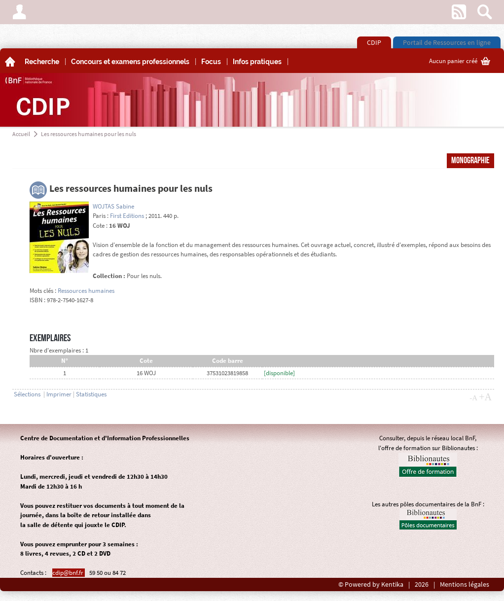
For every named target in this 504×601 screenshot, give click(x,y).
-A (473, 398)
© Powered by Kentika (370, 584)
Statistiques (91, 394)
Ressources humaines (86, 290)
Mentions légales (464, 584)
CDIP (374, 42)
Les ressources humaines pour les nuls (88, 134)
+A (485, 396)
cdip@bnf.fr (68, 572)
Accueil (21, 134)
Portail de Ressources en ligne (447, 42)
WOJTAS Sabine (113, 206)
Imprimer (59, 394)
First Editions (127, 216)
